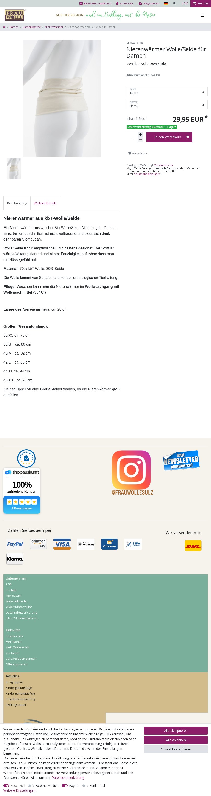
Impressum (13, 595)
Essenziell (18, 785)
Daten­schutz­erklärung (21, 612)
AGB (9, 584)
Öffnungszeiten (17, 664)
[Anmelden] (124, 3)
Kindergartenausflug (20, 693)
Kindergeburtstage (19, 688)
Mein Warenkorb (17, 647)
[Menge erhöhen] (140, 134)
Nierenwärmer (54, 27)
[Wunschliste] (184, 3)
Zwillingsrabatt (16, 705)
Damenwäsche (32, 27)
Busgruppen (14, 682)
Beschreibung (17, 203)
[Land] (165, 3)
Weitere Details (45, 203)
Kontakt (11, 590)
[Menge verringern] (140, 139)
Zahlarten (13, 653)
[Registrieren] (148, 3)
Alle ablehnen (176, 740)
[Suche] (174, 3)
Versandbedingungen (147, 173)
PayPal (74, 785)
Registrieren (14, 636)
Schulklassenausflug (20, 699)
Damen (14, 27)
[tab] (17, 203)
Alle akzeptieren (176, 730)
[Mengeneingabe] (132, 137)
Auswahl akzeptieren (175, 749)
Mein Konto (14, 642)
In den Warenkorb (172, 137)
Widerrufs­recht (16, 601)
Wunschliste (137, 153)
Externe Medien (47, 785)
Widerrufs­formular (19, 607)
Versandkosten (163, 165)
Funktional (97, 785)
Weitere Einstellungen (19, 790)
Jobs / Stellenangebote (21, 618)
